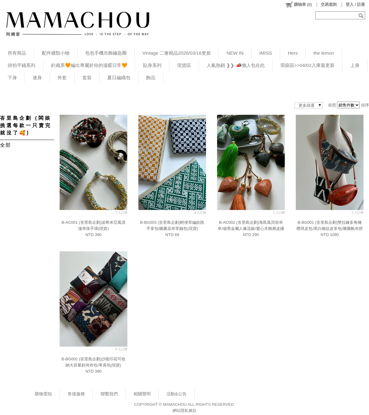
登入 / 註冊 (355, 4)
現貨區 (184, 65)
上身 (354, 65)
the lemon (323, 53)
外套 (62, 77)
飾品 (150, 77)
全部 (5, 145)
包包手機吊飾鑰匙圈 (106, 53)
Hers (293, 53)
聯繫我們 (109, 393)
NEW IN (235, 53)
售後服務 (76, 393)
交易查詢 (329, 4)
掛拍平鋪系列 (21, 65)
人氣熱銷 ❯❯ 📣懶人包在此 (236, 65)
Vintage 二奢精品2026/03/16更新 (176, 53)
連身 (37, 77)
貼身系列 (152, 65)
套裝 (87, 77)
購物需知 (43, 393)
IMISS (265, 53)
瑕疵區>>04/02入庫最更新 (307, 65)
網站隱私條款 (184, 410)
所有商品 (17, 53)
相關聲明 (142, 393)
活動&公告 (176, 393)
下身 (12, 77)
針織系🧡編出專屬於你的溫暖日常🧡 (89, 65)
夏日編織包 (118, 77)
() (298, 4)
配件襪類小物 (55, 53)
